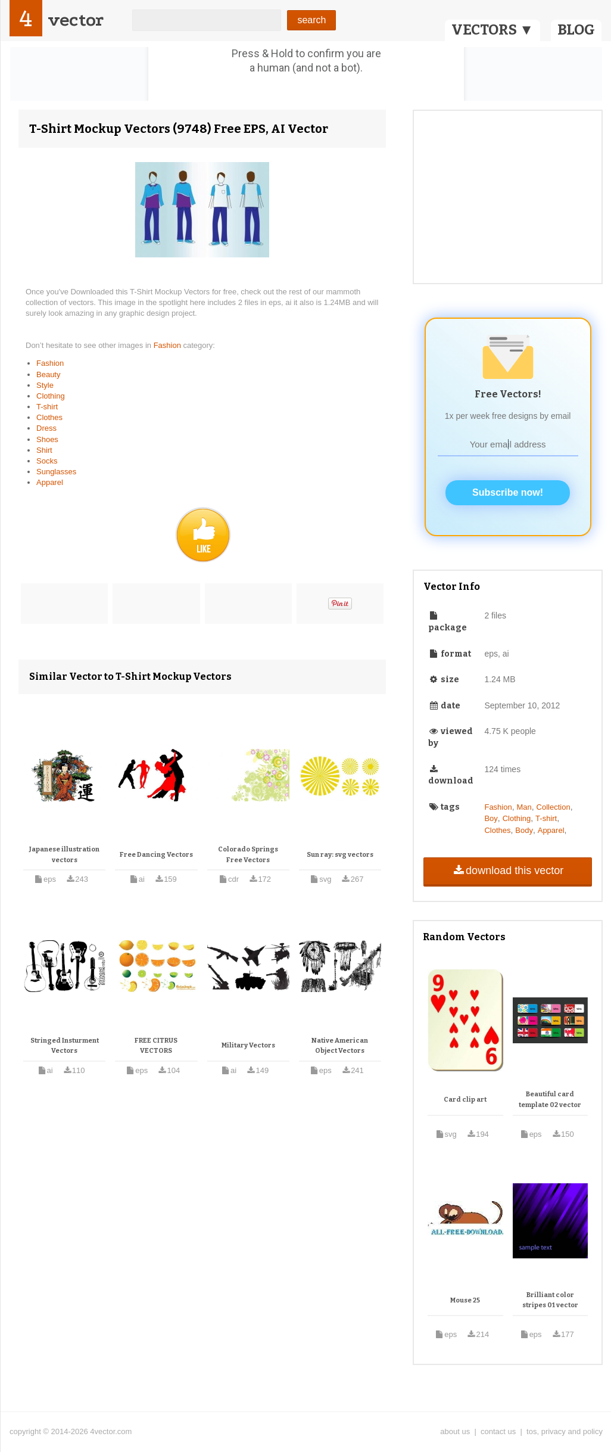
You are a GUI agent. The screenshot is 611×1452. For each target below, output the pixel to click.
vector (76, 20)
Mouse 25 (465, 1300)
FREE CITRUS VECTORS (156, 1046)
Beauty (48, 374)
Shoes (47, 439)
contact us (498, 1431)
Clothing (50, 395)
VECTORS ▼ (492, 29)
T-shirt (47, 406)
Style (45, 385)
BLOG (576, 29)
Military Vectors (248, 1045)
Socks (46, 460)
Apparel (49, 482)
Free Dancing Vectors (156, 855)
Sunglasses (56, 471)
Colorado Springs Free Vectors (248, 854)
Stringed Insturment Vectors (64, 1046)
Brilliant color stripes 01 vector (550, 1300)
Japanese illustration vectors (64, 854)
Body (524, 830)
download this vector (507, 870)
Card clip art (465, 1099)
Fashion (168, 345)
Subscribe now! (507, 492)
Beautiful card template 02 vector (550, 1099)
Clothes (49, 417)
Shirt (44, 450)
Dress (46, 428)
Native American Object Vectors (339, 1046)
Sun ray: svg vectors (340, 855)
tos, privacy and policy (564, 1431)
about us (455, 1431)
